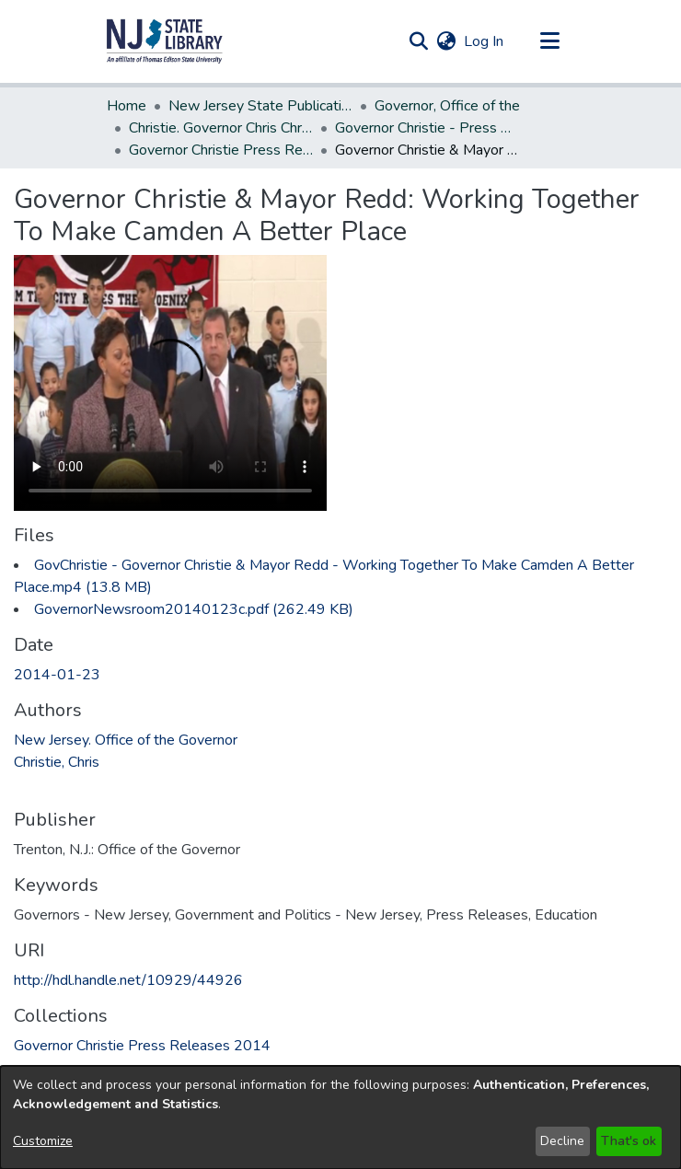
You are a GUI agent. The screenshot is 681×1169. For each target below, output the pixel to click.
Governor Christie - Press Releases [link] (427, 128)
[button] (165, 41)
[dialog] (340, 1117)
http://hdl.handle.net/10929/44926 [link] (128, 980)
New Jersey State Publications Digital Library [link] (260, 106)
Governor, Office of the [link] (447, 106)
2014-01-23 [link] (57, 675)
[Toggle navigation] (549, 41)
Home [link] (126, 106)
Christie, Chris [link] (56, 762)
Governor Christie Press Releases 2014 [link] (221, 150)
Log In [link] (484, 41)
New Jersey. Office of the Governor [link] (125, 740)
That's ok (628, 1141)
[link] (193, 609)
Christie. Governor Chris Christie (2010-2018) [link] (221, 128)
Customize (43, 1141)
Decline (562, 1141)
